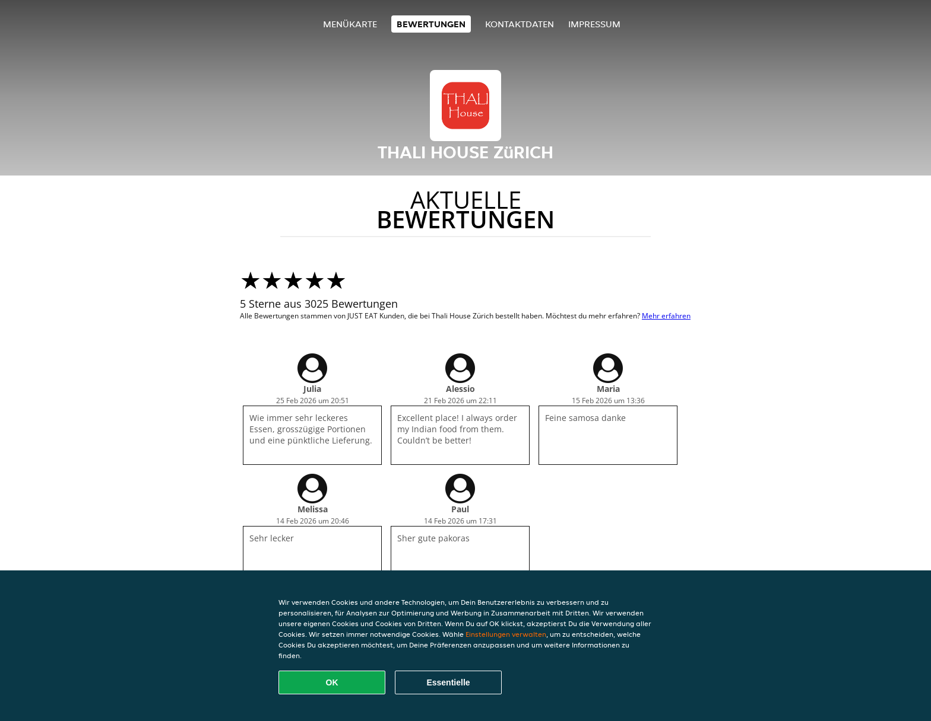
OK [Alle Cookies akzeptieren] (332, 682)
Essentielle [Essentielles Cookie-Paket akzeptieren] (448, 682)
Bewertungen (431, 24)
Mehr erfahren (666, 316)
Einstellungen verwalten (506, 634)
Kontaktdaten (519, 24)
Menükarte (350, 24)
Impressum (594, 24)
